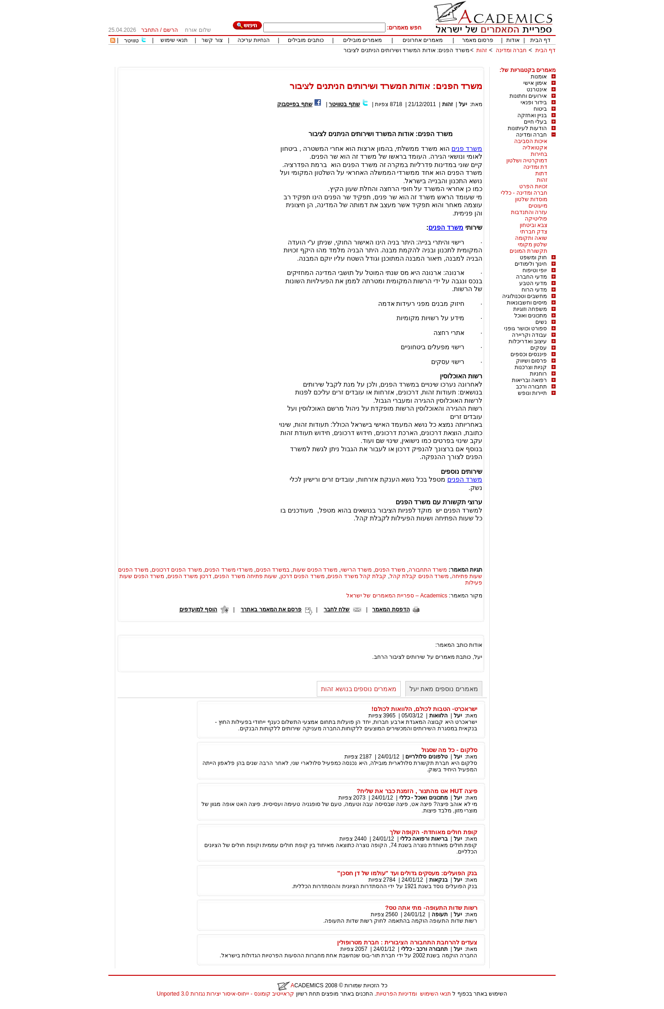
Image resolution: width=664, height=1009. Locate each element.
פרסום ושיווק (531, 361)
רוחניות (538, 373)
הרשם (170, 30)
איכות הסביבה (530, 141)
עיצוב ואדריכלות (528, 341)
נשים (541, 322)
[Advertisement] (388, 63)
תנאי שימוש (174, 40)
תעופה (440, 914)
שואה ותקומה (531, 238)
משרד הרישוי (356, 570)
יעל (463, 104)
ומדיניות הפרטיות (396, 994)
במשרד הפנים (273, 570)
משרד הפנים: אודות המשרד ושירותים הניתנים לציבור (406, 50)
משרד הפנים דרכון (302, 576)
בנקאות (438, 880)
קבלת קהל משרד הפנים (356, 576)
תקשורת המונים (528, 251)
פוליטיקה (536, 218)
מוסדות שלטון (531, 199)
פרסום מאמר (477, 40)
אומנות (539, 76)
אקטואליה (534, 147)
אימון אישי (535, 83)
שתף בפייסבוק (294, 104)
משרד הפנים (445, 227)
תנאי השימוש (435, 994)
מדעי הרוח (534, 290)
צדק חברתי (533, 231)
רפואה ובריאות (529, 380)
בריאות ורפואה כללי (424, 839)
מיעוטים (537, 206)
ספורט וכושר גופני (525, 328)
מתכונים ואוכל (530, 315)
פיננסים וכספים (528, 354)
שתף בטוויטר (344, 104)
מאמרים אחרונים (423, 40)
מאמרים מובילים (362, 40)
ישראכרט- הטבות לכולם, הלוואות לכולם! (424, 708)
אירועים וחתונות (528, 96)
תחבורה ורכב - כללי (424, 949)
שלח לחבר (337, 609)
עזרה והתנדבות (529, 212)
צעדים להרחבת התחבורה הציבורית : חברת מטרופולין (407, 942)
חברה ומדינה (511, 50)
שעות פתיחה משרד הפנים (245, 576)
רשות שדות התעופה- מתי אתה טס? (431, 907)
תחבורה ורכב (531, 386)
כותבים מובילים (305, 40)
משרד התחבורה (428, 570)
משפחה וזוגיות (530, 309)
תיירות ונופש (532, 393)
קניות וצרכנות (531, 367)
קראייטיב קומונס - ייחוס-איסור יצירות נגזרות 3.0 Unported (225, 994)
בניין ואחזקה (532, 115)
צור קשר (212, 40)
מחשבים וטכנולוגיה (524, 296)
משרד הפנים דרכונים (177, 570)
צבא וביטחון (533, 225)
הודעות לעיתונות (527, 128)
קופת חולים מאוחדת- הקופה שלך (433, 832)
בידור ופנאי (534, 102)
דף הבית (540, 40)
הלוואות (438, 715)
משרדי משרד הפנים (229, 570)
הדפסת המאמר (390, 609)
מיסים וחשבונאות (527, 302)
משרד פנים (466, 148)
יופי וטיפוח (534, 270)
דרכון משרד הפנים (189, 576)
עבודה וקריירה (529, 335)
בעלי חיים (535, 122)
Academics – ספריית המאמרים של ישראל (396, 595)
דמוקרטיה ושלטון (526, 160)
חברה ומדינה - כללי (524, 193)
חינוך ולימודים (531, 264)
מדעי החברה (531, 277)
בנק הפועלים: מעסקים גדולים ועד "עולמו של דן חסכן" (407, 873)
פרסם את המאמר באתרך (271, 609)
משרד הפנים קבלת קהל (419, 576)
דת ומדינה (535, 167)
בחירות (539, 154)
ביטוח (540, 109)
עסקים (538, 348)
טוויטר (131, 40)
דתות (541, 173)
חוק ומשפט (533, 257)
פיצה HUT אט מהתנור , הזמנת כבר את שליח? (416, 791)
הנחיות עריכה (253, 40)
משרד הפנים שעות (315, 570)
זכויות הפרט (533, 186)
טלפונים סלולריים (426, 756)
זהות (481, 50)
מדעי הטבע (533, 283)
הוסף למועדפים (198, 609)
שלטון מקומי (532, 244)
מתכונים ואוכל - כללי (423, 797)
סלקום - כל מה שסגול (449, 749)
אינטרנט (537, 89)
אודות (513, 40)
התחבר (150, 30)
